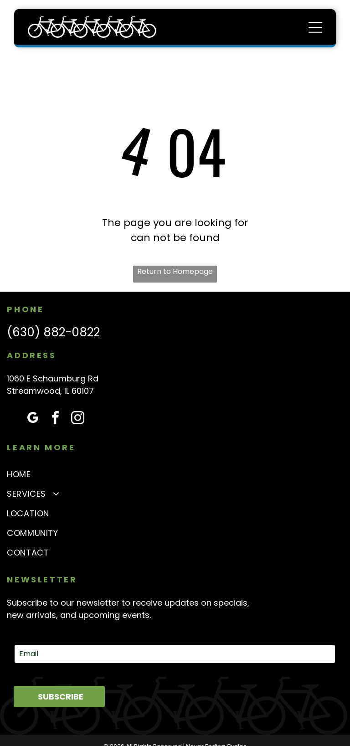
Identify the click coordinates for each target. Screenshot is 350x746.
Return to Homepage (175, 271)
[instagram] (77, 419)
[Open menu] (315, 27)
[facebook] (55, 419)
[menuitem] (175, 474)
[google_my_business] (33, 419)
